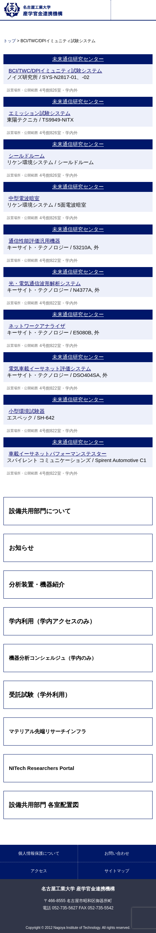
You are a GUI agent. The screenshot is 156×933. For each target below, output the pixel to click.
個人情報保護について (38, 853)
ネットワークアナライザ (37, 326)
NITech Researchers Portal (41, 768)
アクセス (39, 870)
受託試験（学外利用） (40, 694)
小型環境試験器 (27, 411)
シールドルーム (27, 156)
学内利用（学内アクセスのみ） (52, 621)
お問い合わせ (116, 853)
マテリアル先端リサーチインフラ (47, 731)
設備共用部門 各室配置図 (44, 805)
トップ (9, 40)
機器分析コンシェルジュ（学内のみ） (53, 658)
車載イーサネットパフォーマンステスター (58, 454)
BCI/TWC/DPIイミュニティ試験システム (55, 70)
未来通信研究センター (78, 59)
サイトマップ (116, 870)
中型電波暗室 (24, 198)
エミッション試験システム (39, 113)
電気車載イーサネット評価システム (50, 368)
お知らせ (21, 547)
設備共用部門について (40, 511)
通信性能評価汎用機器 (34, 241)
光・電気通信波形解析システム (45, 283)
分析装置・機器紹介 (37, 584)
